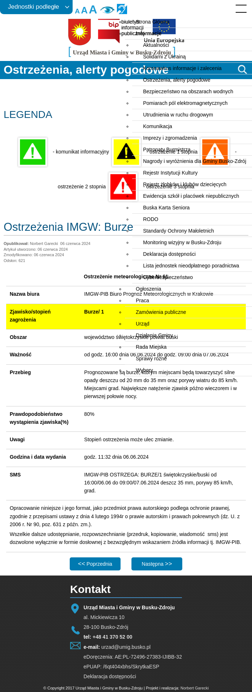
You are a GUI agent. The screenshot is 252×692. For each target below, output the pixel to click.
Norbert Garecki (194, 688)
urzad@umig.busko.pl (126, 647)
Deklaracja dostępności (110, 676)
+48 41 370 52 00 (112, 637)
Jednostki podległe (33, 6)
